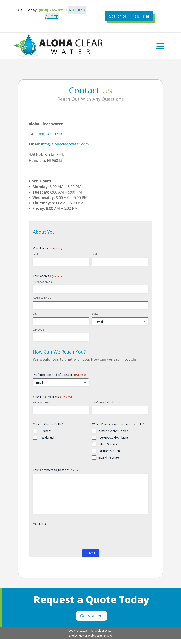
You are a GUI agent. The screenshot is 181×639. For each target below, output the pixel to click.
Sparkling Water (109, 457)
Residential (47, 437)
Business (46, 431)
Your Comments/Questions (58, 470)
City (35, 313)
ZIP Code (38, 329)
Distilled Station (109, 451)
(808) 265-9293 (49, 134)
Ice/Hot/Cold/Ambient (113, 437)
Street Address (42, 282)
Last (94, 254)
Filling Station (108, 444)
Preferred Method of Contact (59, 375)
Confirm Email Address (106, 402)
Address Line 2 (42, 297)
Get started (91, 616)
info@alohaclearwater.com (65, 143)
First (35, 254)
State (95, 313)
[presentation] (64, 536)
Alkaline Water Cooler (113, 431)
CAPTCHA (39, 524)
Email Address (42, 402)
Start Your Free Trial (129, 16)
